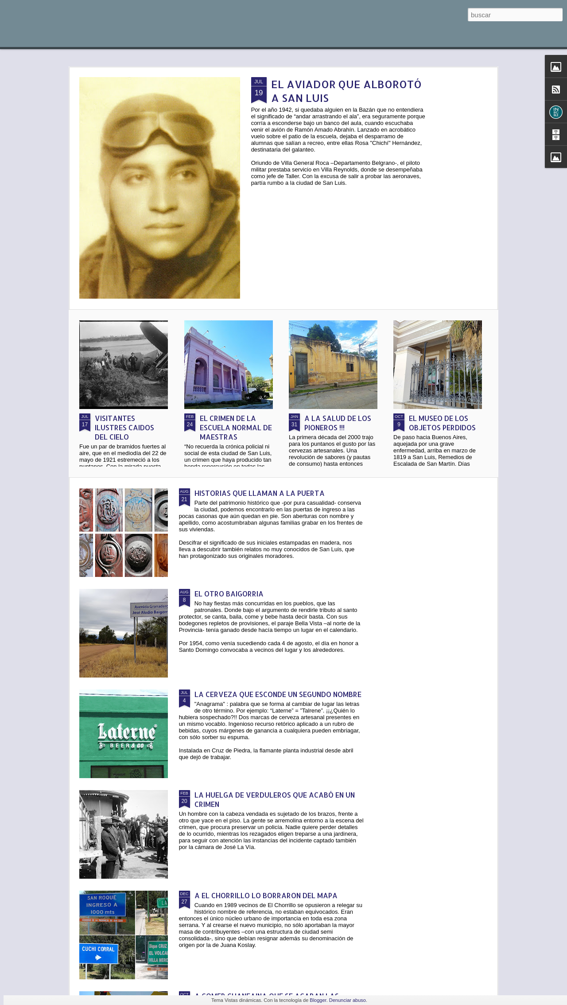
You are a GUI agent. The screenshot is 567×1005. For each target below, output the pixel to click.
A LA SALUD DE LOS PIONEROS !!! (337, 422)
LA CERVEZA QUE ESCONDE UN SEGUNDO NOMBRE (277, 694)
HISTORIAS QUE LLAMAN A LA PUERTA (259, 493)
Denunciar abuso (347, 1000)
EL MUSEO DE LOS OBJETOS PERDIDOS (442, 422)
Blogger (318, 1000)
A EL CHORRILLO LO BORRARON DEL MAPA (266, 895)
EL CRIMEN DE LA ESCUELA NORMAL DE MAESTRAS (236, 427)
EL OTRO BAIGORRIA (229, 593)
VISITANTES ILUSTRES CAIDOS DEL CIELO (124, 427)
